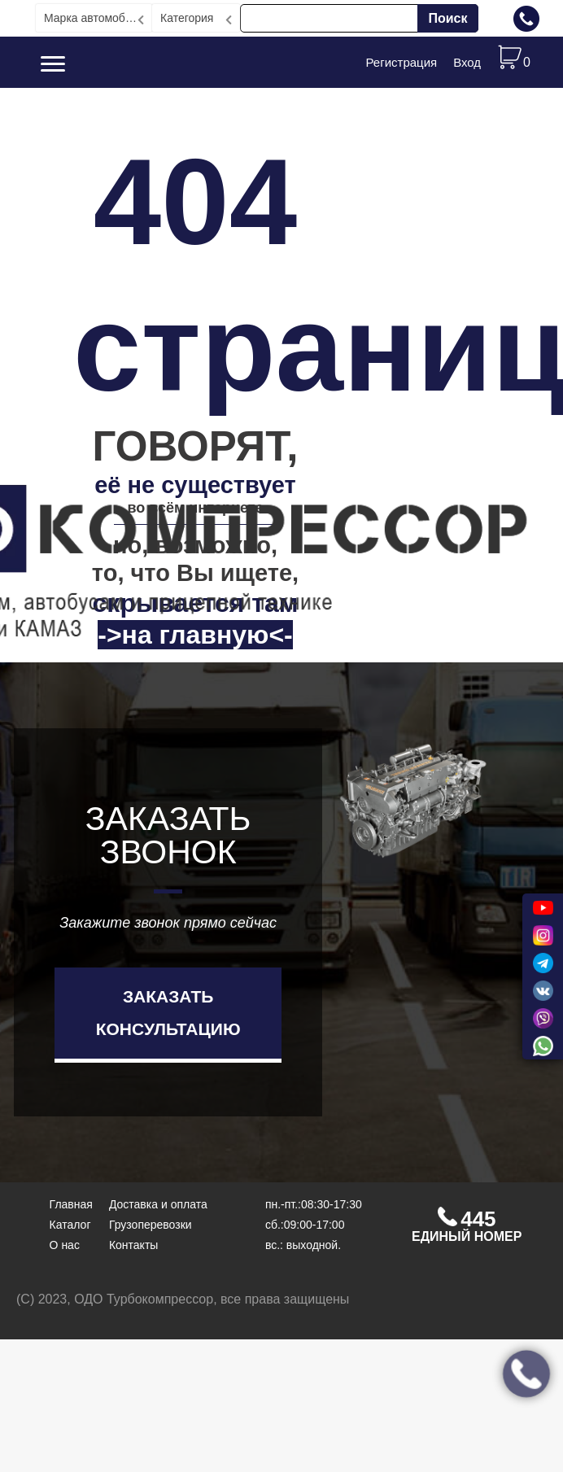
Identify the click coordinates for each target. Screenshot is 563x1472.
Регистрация (401, 62)
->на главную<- (195, 634)
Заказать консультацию (168, 1012)
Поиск (447, 18)
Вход (467, 62)
